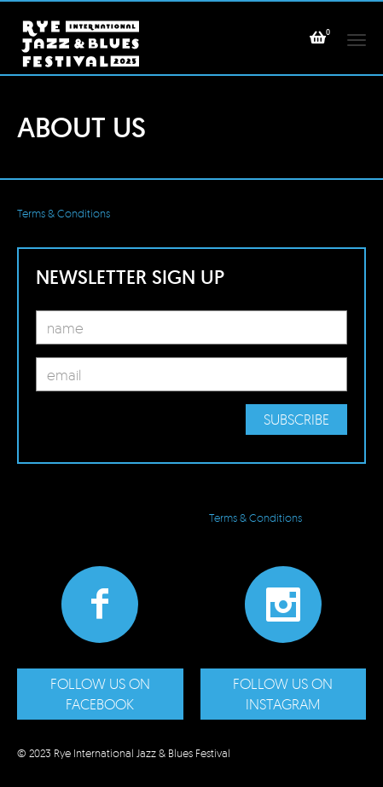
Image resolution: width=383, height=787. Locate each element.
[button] (317, 37)
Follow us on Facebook (100, 693)
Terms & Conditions (63, 213)
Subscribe (296, 419)
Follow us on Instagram (283, 693)
